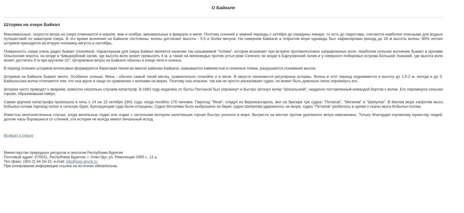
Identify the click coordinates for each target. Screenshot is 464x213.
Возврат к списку (18, 135)
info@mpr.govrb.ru (81, 161)
